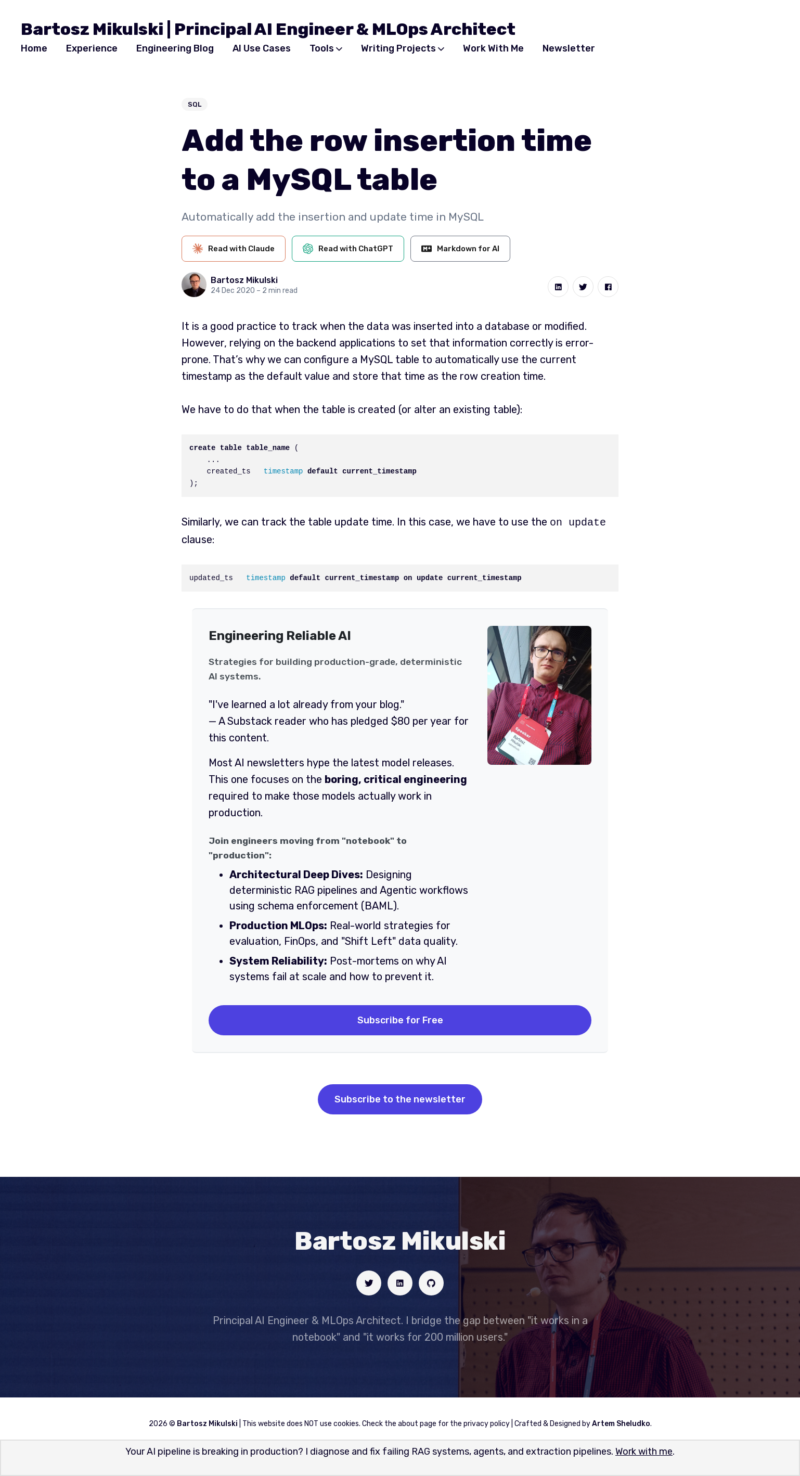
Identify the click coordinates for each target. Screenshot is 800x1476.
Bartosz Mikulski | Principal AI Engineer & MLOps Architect (268, 29)
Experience (92, 48)
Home (34, 48)
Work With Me (493, 48)
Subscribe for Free (400, 1019)
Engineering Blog (175, 48)
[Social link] (368, 1281)
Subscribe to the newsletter (400, 1098)
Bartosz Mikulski (244, 280)
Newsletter (569, 48)
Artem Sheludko (621, 1422)
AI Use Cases (262, 48)
